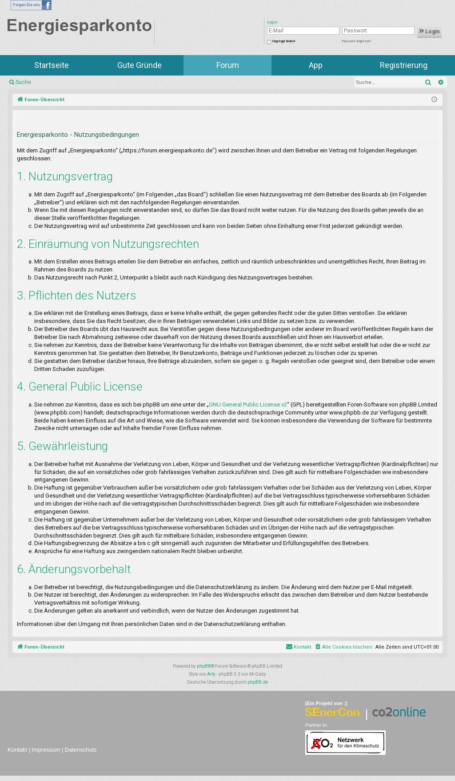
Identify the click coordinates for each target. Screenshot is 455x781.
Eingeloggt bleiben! (283, 41)
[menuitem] (343, 647)
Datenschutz (81, 749)
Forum (227, 65)
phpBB (204, 666)
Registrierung (403, 65)
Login (429, 31)
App (316, 65)
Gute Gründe (139, 65)
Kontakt (17, 749)
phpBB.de (257, 682)
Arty (211, 674)
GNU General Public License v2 (248, 404)
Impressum (46, 749)
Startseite (51, 65)
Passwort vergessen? (356, 41)
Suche (23, 82)
